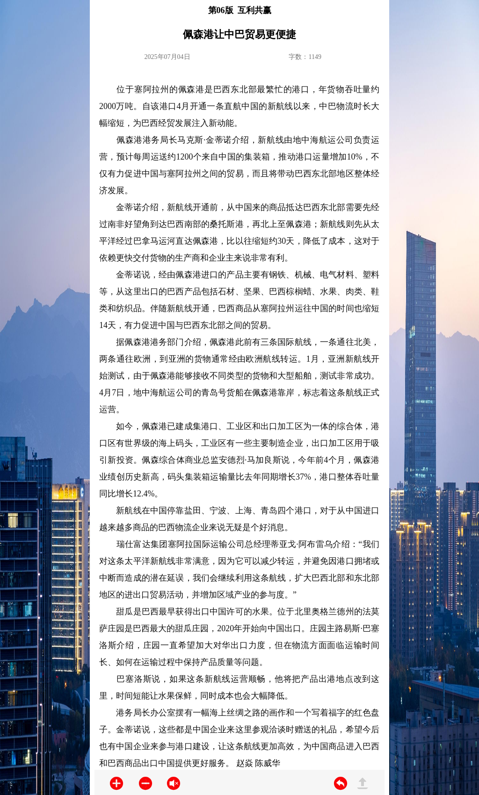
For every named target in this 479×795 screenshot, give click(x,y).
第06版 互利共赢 (239, 10)
